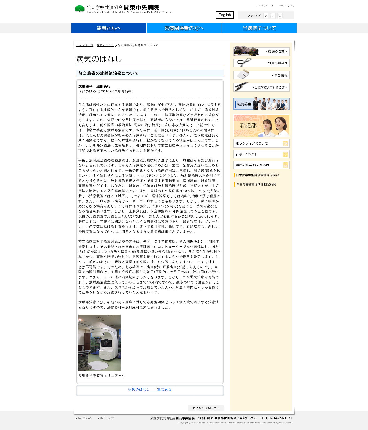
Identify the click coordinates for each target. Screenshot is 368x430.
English (225, 15)
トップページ (265, 6)
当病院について (259, 28)
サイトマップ (286, 6)
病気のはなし (105, 45)
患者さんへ (108, 28)
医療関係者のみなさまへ (184, 28)
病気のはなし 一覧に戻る (150, 389)
